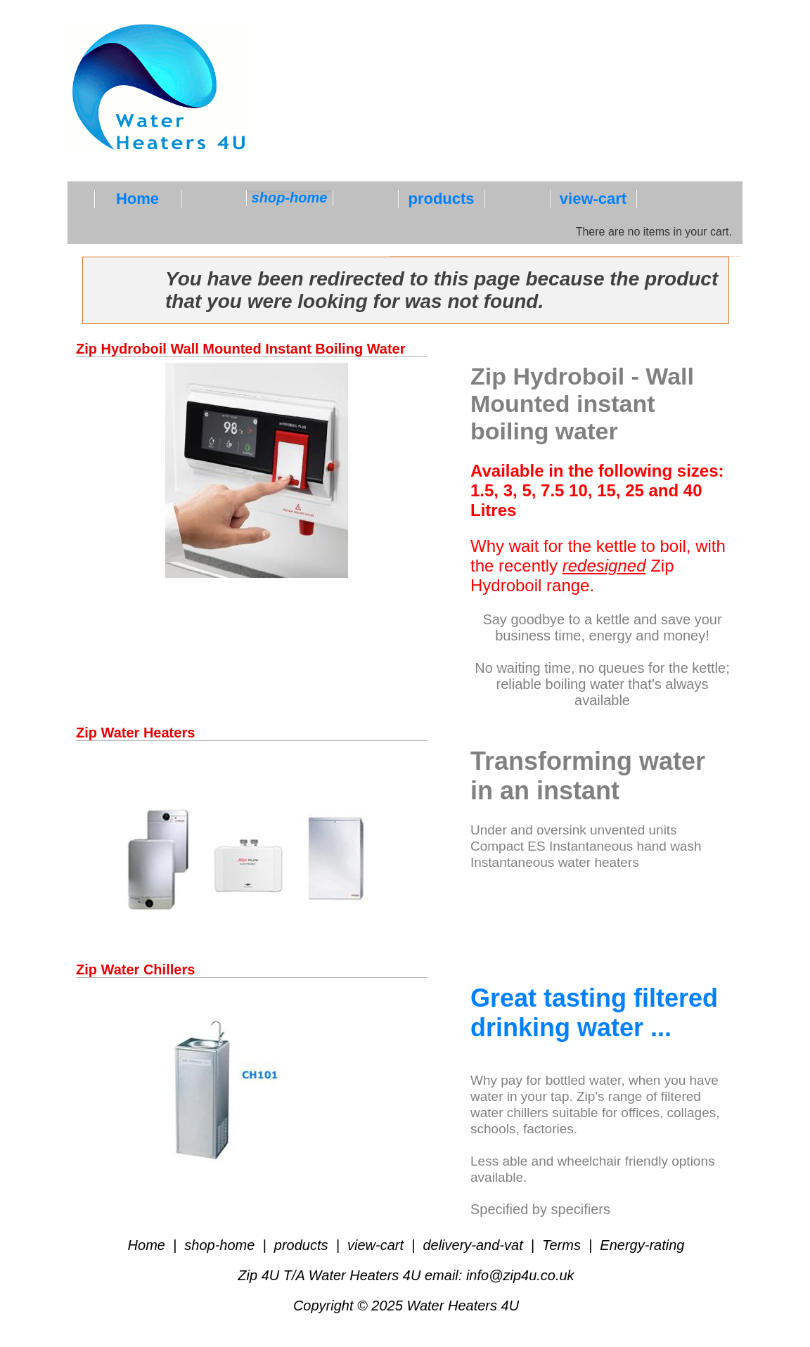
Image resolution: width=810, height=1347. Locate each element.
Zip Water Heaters (135, 732)
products (301, 1245)
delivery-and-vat (473, 1245)
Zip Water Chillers (135, 969)
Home (148, 1245)
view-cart (375, 1245)
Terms (562, 1245)
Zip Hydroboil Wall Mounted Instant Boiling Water (241, 348)
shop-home (220, 1245)
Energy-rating (640, 1245)
